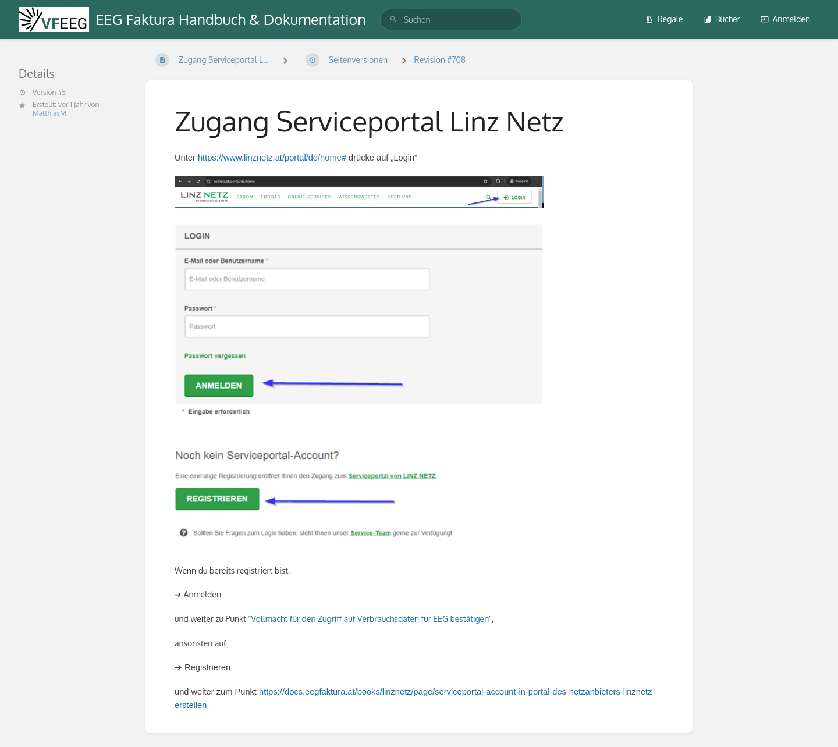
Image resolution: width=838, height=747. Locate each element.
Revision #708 (440, 60)
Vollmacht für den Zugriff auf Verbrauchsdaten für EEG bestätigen (370, 619)
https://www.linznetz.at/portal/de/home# (272, 157)
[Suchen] (393, 19)
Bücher (722, 19)
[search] (451, 19)
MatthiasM (49, 113)
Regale (664, 19)
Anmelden (785, 19)
